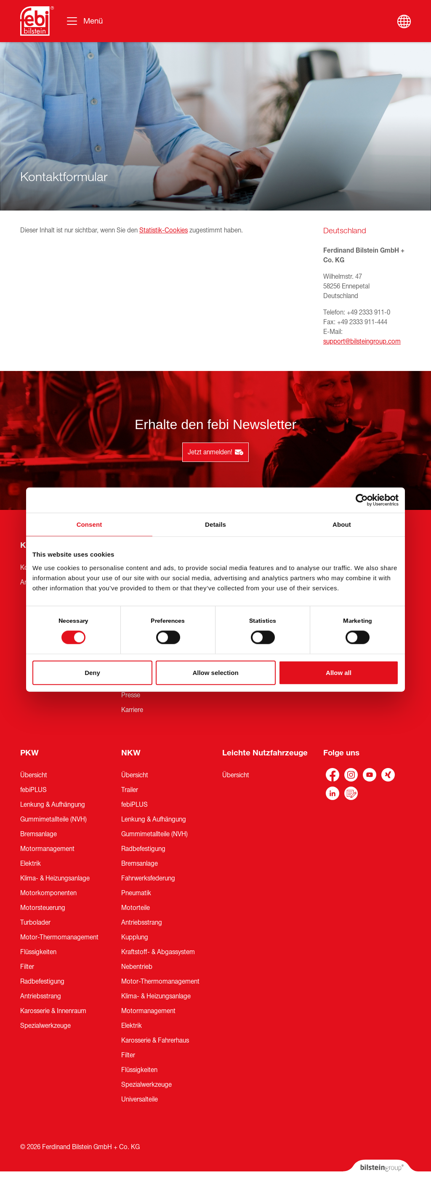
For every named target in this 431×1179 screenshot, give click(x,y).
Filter (27, 966)
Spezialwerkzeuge (45, 1025)
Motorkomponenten (48, 893)
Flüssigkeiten (38, 952)
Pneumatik (136, 893)
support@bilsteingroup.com (362, 341)
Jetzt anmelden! (215, 452)
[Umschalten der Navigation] (84, 21)
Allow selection (215, 672)
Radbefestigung (42, 981)
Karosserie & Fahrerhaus (155, 1040)
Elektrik (30, 863)
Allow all (338, 672)
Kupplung (134, 937)
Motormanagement (47, 849)
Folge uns (341, 753)
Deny (92, 672)
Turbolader (35, 922)
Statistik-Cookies (163, 230)
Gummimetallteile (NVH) (53, 819)
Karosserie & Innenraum (53, 1011)
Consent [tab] (89, 524)
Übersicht (33, 775)
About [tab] (342, 524)
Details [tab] (215, 524)
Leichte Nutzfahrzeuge (265, 753)
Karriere (132, 710)
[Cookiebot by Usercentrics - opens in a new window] (362, 500)
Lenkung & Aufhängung (52, 804)
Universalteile (139, 1099)
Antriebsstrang (40, 996)
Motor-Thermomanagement (59, 937)
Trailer (129, 790)
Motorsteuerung (42, 907)
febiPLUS (33, 790)
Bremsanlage (38, 834)
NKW (131, 753)
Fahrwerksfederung (148, 878)
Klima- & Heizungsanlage (55, 878)
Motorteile (135, 907)
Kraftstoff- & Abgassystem (158, 952)
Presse (130, 695)
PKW (29, 753)
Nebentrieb (136, 966)
